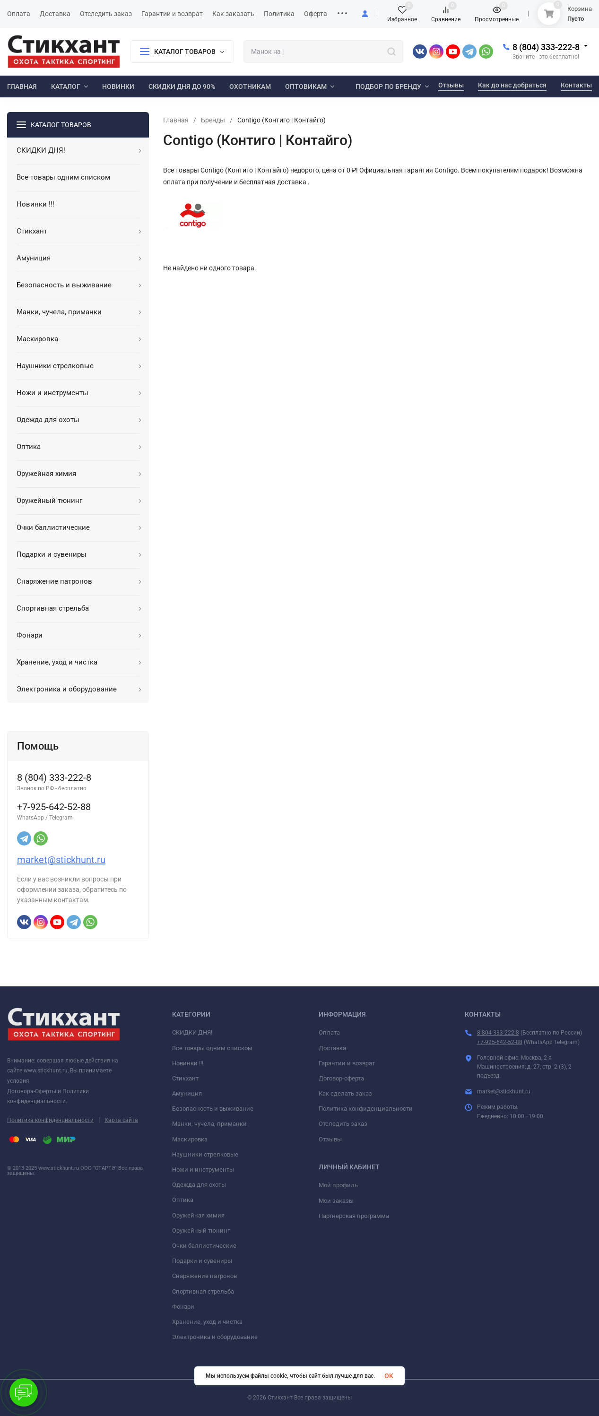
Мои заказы (336, 1200)
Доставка (332, 1048)
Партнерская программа (354, 1215)
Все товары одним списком (212, 1048)
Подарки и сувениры (202, 1260)
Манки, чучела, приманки (209, 1123)
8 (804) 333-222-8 (546, 47)
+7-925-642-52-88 (499, 1042)
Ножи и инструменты (203, 1169)
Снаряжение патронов (204, 1275)
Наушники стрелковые (205, 1154)
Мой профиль (338, 1185)
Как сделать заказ (345, 1093)
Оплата (329, 1032)
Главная (176, 120)
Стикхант (185, 1078)
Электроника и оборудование (215, 1336)
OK (388, 1376)
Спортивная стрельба (203, 1291)
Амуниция (187, 1093)
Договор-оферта (341, 1078)
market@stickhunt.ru (61, 859)
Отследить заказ (343, 1123)
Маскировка (190, 1139)
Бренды (213, 120)
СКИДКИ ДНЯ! (192, 1032)
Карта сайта (121, 1120)
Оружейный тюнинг (201, 1230)
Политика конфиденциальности (50, 1120)
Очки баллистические (204, 1245)
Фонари (183, 1306)
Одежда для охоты (199, 1184)
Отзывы (330, 1139)
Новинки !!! (187, 1063)
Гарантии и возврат (347, 1063)
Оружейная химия (198, 1215)
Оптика (182, 1199)
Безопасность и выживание (212, 1108)
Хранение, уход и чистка (207, 1321)
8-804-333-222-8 (498, 1032)
